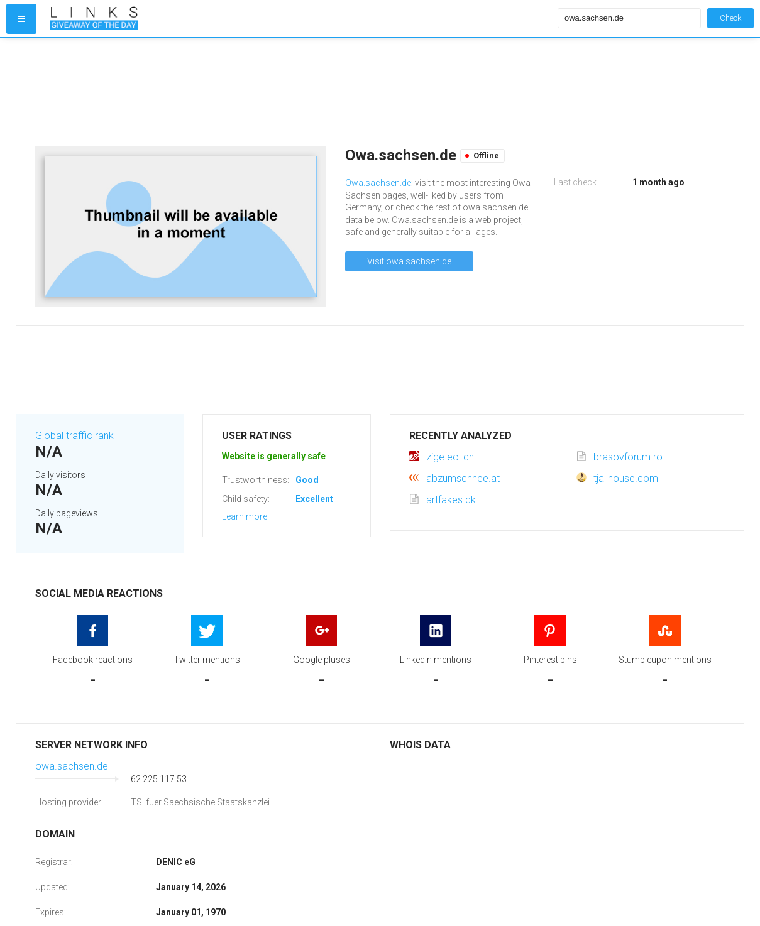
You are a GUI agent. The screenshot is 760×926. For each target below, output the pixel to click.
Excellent (314, 499)
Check (730, 18)
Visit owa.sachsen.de (409, 261)
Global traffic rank (74, 436)
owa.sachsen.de (71, 766)
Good (307, 480)
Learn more (244, 516)
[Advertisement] (301, 84)
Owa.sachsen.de (378, 183)
